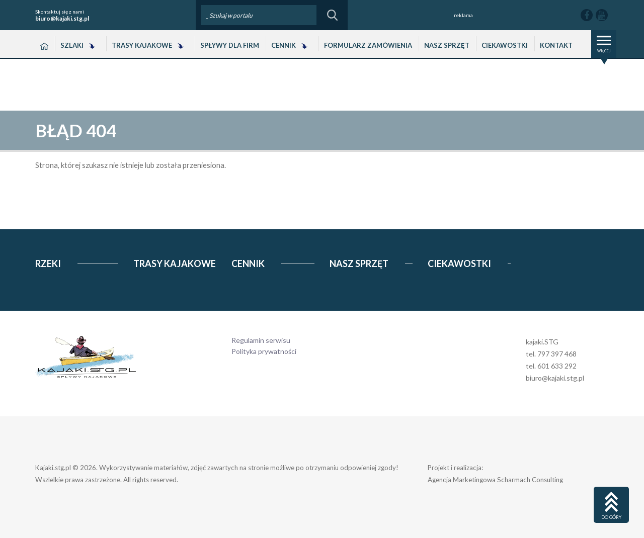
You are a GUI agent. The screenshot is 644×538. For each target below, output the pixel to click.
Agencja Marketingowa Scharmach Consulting (495, 480)
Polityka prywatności (263, 351)
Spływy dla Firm (229, 45)
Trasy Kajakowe (142, 45)
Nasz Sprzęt (446, 45)
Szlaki (72, 45)
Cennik (283, 45)
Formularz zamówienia (368, 45)
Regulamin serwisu (260, 340)
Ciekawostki (504, 45)
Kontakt (556, 45)
